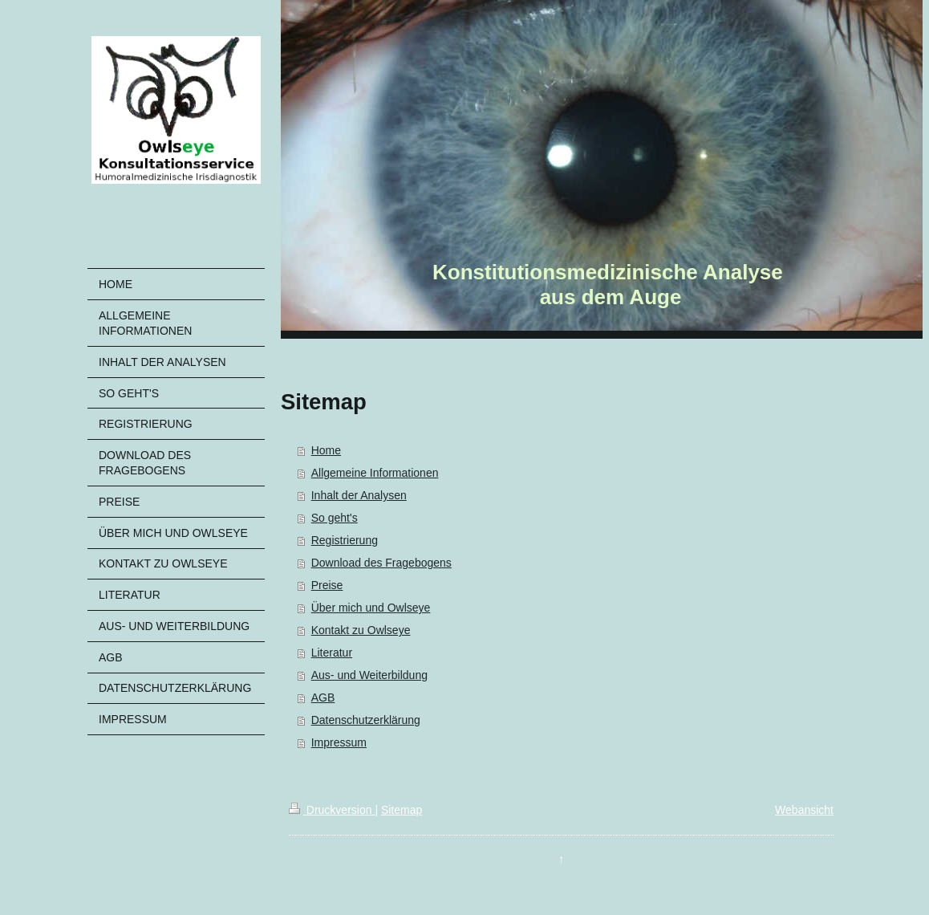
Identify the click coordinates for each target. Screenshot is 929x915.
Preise (327, 585)
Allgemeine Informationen (375, 472)
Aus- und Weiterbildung (369, 675)
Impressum (339, 742)
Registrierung (344, 540)
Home (326, 450)
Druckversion (332, 809)
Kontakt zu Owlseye (361, 630)
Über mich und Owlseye (371, 607)
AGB (323, 697)
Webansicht (804, 809)
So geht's (334, 517)
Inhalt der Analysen (359, 495)
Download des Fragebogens (381, 562)
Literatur (331, 652)
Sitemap (401, 809)
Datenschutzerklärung (365, 720)
